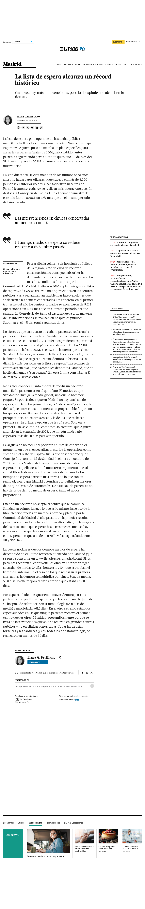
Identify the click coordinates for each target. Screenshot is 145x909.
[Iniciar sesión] (133, 42)
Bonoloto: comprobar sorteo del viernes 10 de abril (124, 243)
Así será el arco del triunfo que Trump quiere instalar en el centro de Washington (123, 266)
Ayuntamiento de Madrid (93, 65)
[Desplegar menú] (5, 49)
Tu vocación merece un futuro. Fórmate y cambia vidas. (84, 848)
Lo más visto (116, 308)
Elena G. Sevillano (28, 116)
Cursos (21, 823)
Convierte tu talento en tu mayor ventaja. (46, 856)
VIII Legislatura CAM (47, 686)
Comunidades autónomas (69, 686)
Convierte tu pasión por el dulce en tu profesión (107, 848)
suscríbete (117, 42)
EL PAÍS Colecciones (73, 823)
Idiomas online (53, 823)
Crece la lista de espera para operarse (11, 271)
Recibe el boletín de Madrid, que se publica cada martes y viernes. (46, 673)
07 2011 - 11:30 (32, 120)
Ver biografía (38, 662)
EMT (124, 65)
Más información (22, 702)
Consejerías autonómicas (25, 686)
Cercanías (109, 65)
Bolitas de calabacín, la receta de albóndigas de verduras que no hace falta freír (127, 331)
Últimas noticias (134, 65)
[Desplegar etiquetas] (92, 686)
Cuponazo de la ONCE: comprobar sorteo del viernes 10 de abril (125, 253)
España (59, 65)
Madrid (12, 64)
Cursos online (35, 823)
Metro (118, 65)
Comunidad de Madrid (72, 65)
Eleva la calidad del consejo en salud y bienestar (130, 848)
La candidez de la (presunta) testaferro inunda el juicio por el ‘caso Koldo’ (127, 359)
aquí (77, 699)
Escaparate (8, 823)
